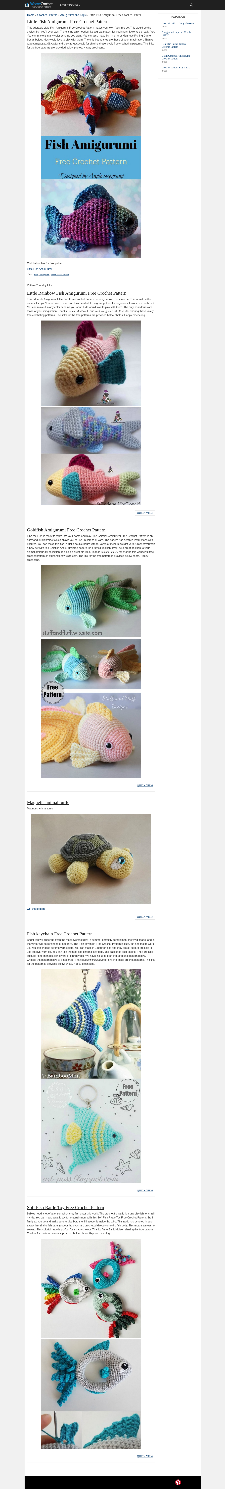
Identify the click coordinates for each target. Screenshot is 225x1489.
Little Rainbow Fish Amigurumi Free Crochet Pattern (77, 293)
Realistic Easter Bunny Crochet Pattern (174, 45)
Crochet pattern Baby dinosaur (178, 23)
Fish (36, 274)
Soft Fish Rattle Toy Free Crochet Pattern (65, 1207)
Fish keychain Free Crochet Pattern (60, 933)
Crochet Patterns (69, 4)
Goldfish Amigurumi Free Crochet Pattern (66, 529)
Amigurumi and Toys (73, 15)
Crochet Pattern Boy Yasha (176, 67)
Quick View (145, 513)
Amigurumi (44, 274)
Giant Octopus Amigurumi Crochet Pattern (176, 57)
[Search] (191, 4)
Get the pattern (36, 908)
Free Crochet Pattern (60, 274)
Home (30, 15)
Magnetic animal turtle (48, 802)
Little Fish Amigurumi (39, 269)
